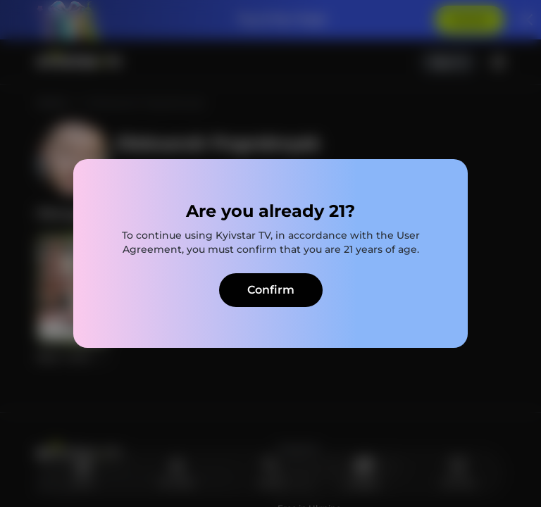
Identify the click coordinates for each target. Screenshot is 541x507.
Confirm (270, 289)
